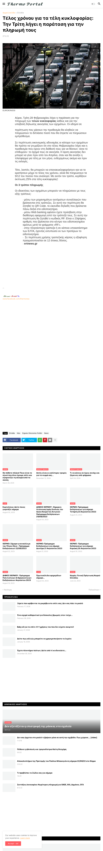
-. (11, 296)
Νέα (18, 433)
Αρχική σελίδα (9, 13)
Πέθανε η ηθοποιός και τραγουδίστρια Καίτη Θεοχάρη (41, 749)
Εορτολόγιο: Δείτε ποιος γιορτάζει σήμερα (14, 508)
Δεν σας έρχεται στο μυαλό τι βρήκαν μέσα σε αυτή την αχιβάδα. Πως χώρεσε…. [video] (57, 737)
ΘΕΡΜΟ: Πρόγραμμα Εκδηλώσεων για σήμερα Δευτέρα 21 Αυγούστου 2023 (49, 546)
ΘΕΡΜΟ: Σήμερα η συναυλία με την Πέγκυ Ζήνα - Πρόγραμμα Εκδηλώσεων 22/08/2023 (16, 546)
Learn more (25, 838)
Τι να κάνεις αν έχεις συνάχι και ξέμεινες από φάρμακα (84, 474)
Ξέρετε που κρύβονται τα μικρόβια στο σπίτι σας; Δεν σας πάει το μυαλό (50, 603)
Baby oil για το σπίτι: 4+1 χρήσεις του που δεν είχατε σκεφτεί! (45, 627)
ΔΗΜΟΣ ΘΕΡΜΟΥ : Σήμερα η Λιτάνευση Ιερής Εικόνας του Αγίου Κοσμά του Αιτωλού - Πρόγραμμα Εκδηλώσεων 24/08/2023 (49, 512)
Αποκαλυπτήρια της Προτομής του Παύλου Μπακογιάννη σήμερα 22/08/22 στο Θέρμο (56, 761)
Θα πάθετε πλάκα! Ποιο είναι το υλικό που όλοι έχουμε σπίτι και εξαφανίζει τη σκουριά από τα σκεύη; (17, 476)
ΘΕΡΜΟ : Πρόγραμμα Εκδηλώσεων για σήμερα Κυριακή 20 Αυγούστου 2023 (83, 546)
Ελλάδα (20, 13)
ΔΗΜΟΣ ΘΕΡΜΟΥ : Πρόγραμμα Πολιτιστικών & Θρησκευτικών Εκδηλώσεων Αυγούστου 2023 (17, 577)
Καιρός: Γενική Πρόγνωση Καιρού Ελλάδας (85, 576)
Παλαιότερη (94, 590)
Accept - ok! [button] (13, 843)
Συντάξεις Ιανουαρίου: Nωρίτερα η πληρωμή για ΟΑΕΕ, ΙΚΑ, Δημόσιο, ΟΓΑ (50, 784)
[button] (3, 4)
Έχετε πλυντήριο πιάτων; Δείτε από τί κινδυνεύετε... (41, 650)
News (46, 433)
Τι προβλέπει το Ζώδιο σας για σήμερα (34, 773)
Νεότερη (8, 590)
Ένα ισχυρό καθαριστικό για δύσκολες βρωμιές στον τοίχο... (45, 615)
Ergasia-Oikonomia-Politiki (32, 433)
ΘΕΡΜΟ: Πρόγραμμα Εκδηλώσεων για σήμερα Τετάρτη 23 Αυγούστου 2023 (83, 509)
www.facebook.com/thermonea (51, 334)
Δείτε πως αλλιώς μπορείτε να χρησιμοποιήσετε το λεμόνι (44, 639)
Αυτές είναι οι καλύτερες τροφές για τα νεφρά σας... (51, 474)
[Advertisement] (51, 267)
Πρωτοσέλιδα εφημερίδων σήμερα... (48, 576)
